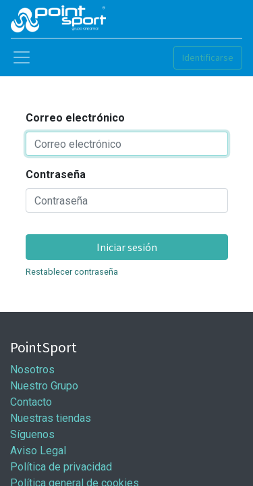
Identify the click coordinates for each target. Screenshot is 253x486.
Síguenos (32, 434)
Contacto (31, 402)
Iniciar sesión (126, 247)
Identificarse (207, 57)
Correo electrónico (75, 117)
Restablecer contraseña (72, 272)
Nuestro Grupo (44, 385)
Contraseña (56, 174)
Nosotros (32, 369)
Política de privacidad (61, 466)
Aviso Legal (38, 450)
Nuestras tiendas (50, 418)
